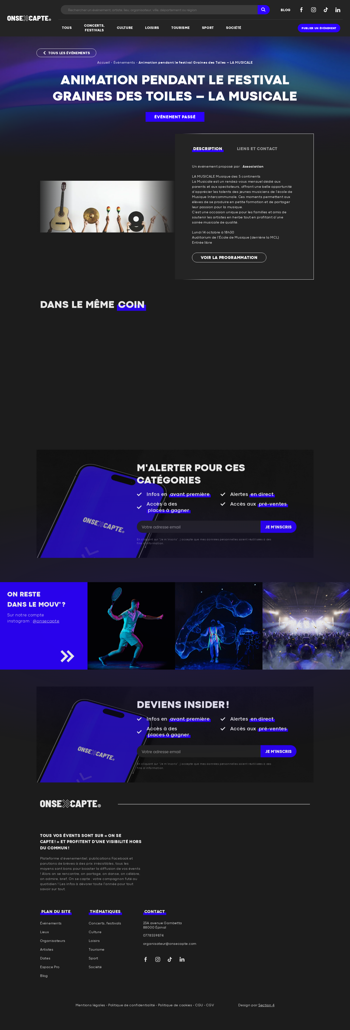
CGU (199, 1023)
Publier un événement (319, 28)
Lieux (44, 950)
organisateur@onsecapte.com (169, 962)
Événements (124, 62)
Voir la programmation (229, 258)
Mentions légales (90, 1023)
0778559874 (153, 954)
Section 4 (266, 1023)
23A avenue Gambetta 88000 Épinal (162, 944)
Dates (45, 976)
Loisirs (94, 959)
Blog (44, 994)
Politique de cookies (175, 1023)
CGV (210, 1023)
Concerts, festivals (105, 942)
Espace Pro (50, 985)
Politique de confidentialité (131, 1023)
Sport (93, 976)
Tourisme (97, 968)
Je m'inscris (278, 546)
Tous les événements (69, 53)
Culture (95, 950)
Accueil (103, 62)
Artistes (46, 968)
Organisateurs (52, 959)
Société (95, 985)
